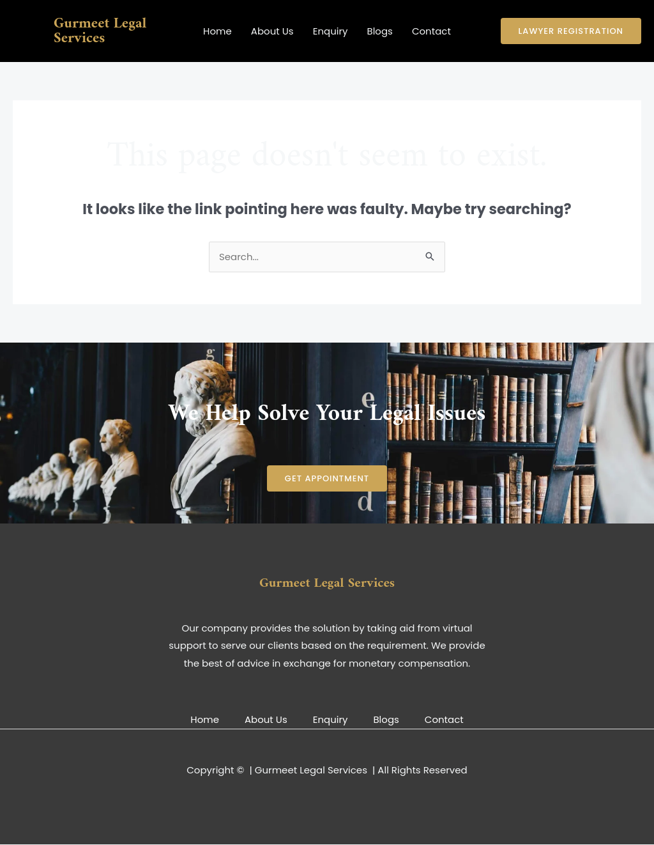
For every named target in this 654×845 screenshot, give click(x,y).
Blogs (379, 31)
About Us (272, 31)
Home (217, 31)
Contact (431, 31)
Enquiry (330, 31)
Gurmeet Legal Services (100, 31)
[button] (571, 31)
